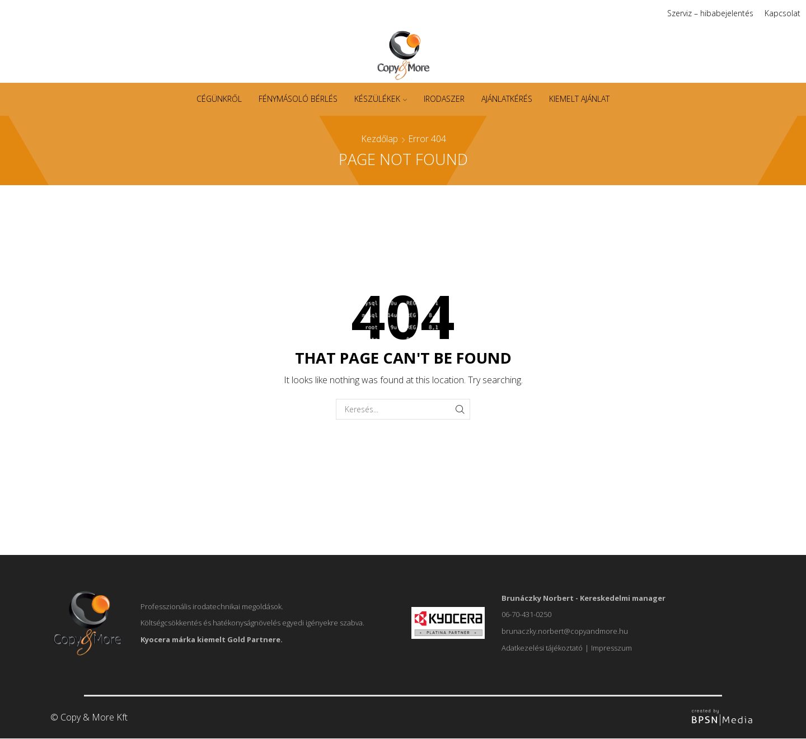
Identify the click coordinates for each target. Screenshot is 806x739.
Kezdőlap (379, 139)
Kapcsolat (782, 13)
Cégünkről (219, 98)
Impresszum (611, 648)
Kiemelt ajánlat (579, 98)
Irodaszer (444, 98)
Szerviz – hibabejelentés (710, 13)
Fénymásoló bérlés (298, 98)
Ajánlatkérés (506, 98)
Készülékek (380, 98)
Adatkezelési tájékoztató (542, 648)
